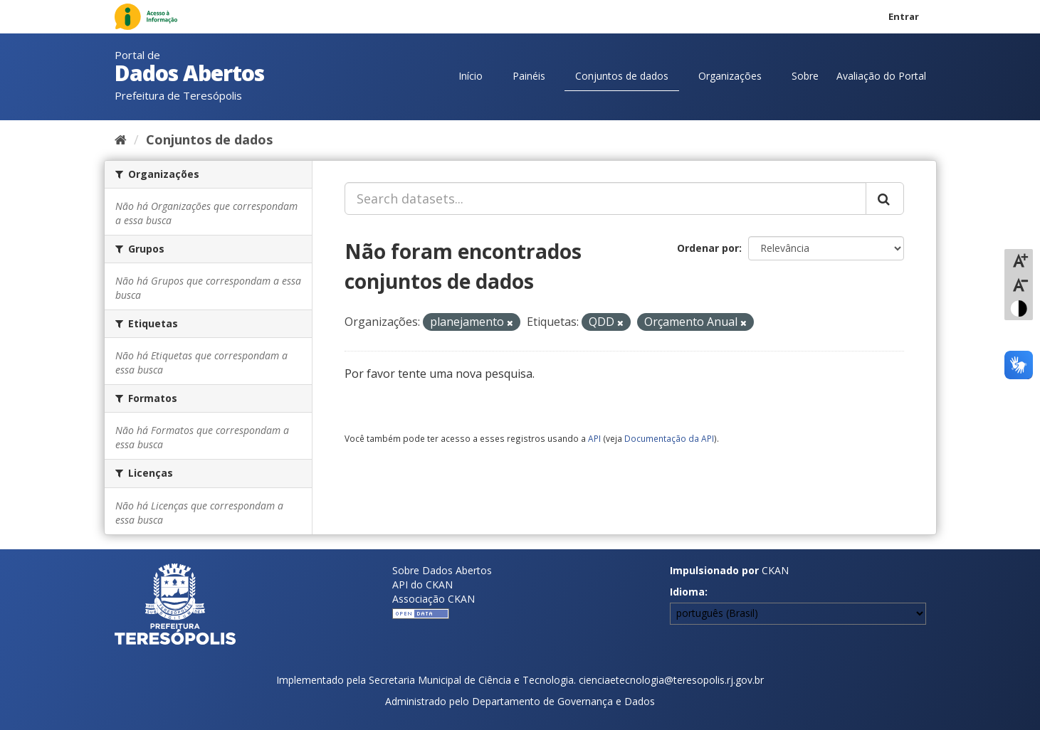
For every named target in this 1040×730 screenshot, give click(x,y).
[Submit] (885, 198)
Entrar (903, 16)
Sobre (805, 76)
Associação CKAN (433, 598)
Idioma (687, 591)
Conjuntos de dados (621, 76)
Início (470, 76)
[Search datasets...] (605, 198)
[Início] (121, 139)
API (594, 438)
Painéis (529, 76)
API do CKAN (422, 584)
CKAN (775, 570)
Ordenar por (708, 248)
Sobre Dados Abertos (442, 570)
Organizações (730, 76)
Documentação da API (669, 438)
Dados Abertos (189, 73)
